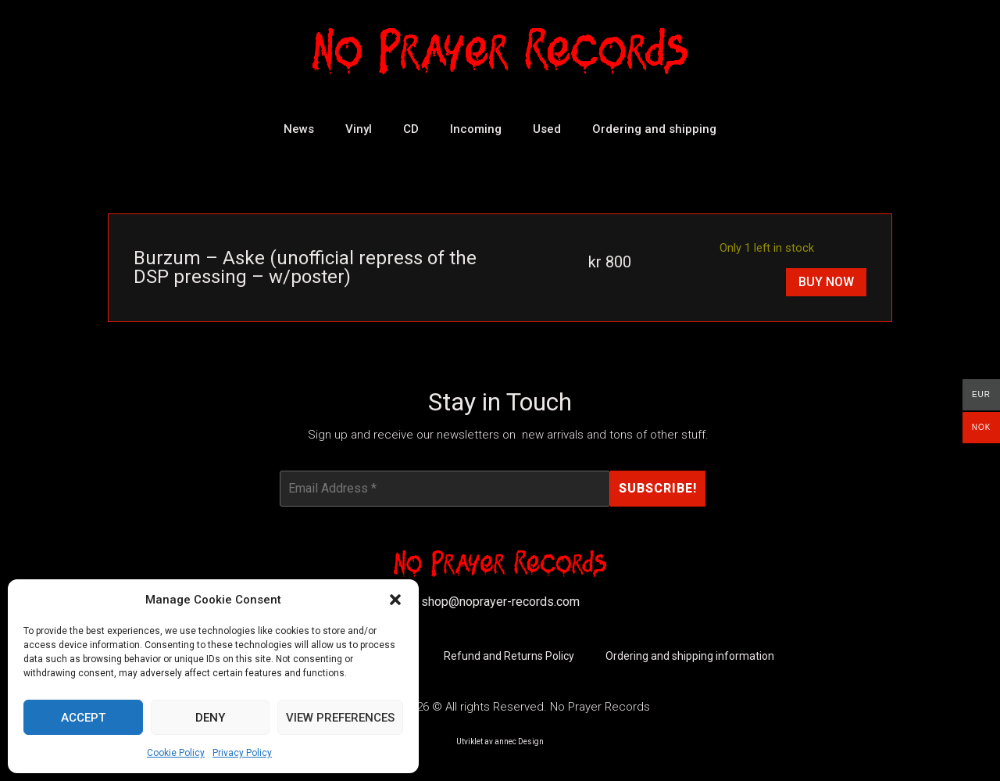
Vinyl (358, 129)
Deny (210, 718)
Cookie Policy (176, 752)
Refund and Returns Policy (509, 656)
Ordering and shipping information (689, 656)
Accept (83, 718)
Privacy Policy (242, 752)
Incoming (476, 129)
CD (411, 129)
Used (547, 129)
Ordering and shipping (654, 129)
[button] (395, 599)
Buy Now (826, 281)
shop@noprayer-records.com (500, 602)
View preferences (340, 718)
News (299, 129)
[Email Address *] (444, 489)
